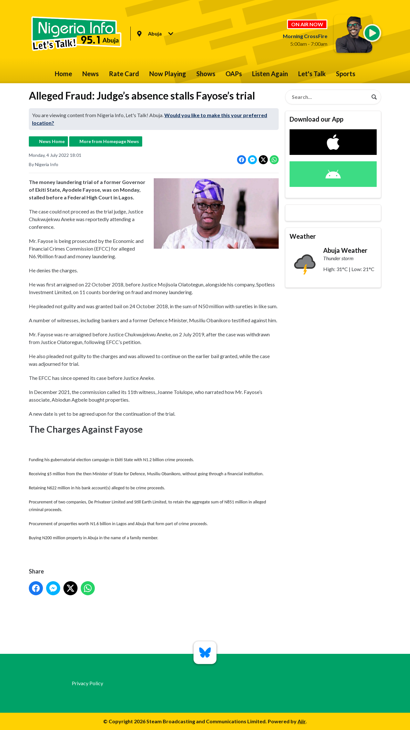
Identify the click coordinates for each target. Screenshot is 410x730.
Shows (205, 73)
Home (63, 73)
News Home (52, 141)
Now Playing (167, 73)
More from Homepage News (109, 141)
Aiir (302, 721)
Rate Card (124, 73)
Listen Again (270, 73)
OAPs (234, 73)
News (90, 73)
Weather (303, 236)
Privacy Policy (87, 683)
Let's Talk (312, 73)
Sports (345, 73)
